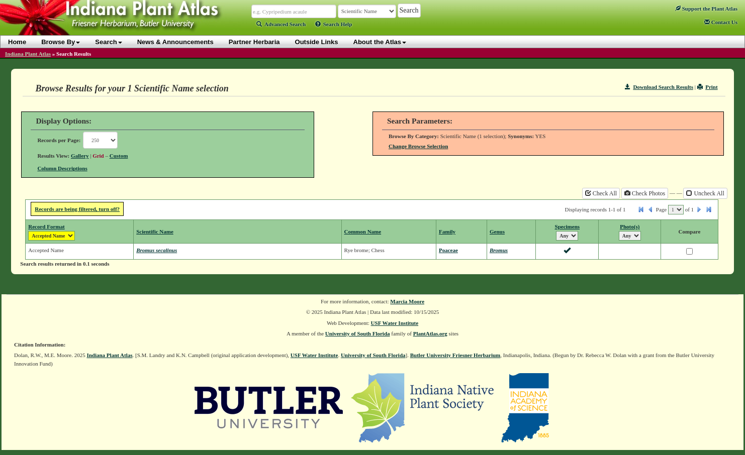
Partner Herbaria (254, 42)
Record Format (46, 226)
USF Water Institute (395, 323)
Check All (601, 193)
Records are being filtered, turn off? (77, 209)
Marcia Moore (407, 301)
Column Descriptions (62, 168)
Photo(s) (629, 226)
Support (706, 9)
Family (447, 232)
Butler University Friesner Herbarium (455, 355)
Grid (98, 156)
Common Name (363, 232)
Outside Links (316, 42)
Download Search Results (659, 87)
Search (108, 42)
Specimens (567, 226)
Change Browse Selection (418, 146)
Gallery (79, 156)
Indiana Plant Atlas (28, 54)
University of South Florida (357, 333)
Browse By (60, 42)
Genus (497, 232)
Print (707, 87)
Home (17, 42)
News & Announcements (175, 42)
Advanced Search (281, 24)
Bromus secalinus (156, 250)
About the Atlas (380, 42)
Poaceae (448, 250)
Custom (119, 156)
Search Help (333, 24)
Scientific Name (154, 232)
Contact (720, 22)
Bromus (499, 250)
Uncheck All (705, 193)
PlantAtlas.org (430, 333)
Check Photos (644, 193)
